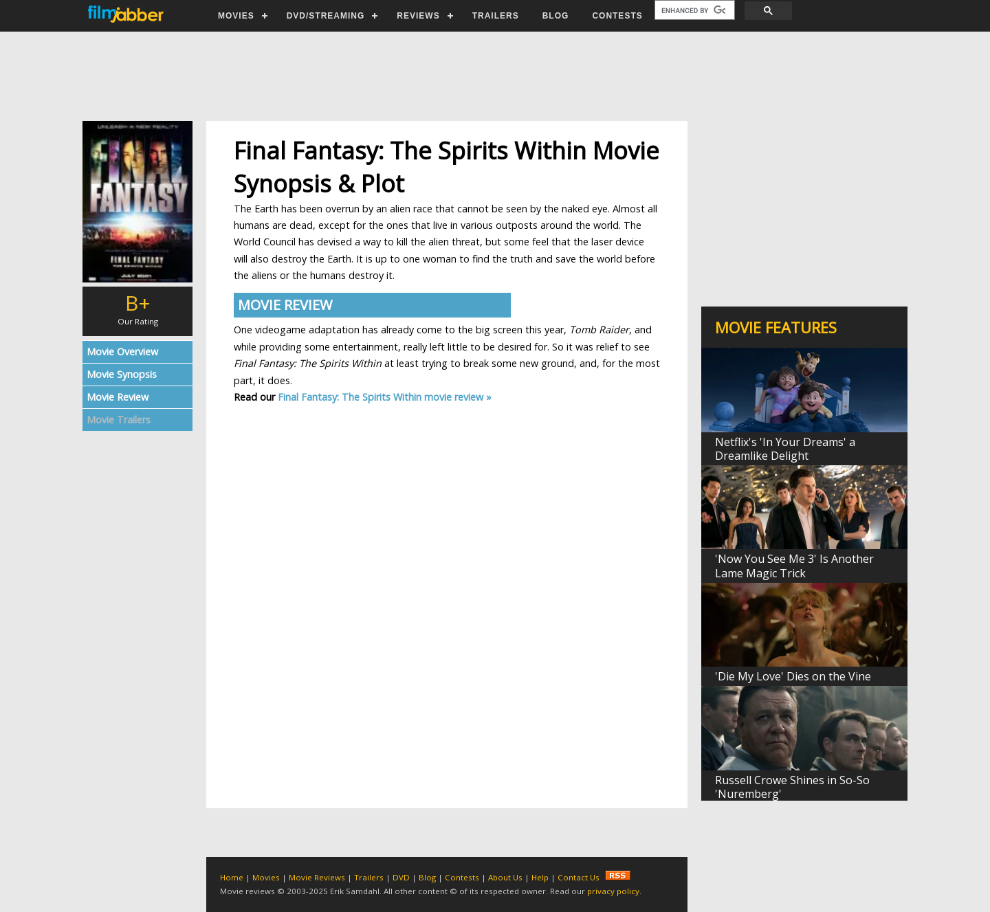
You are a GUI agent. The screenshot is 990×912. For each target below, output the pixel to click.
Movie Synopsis (122, 374)
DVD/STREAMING (326, 16)
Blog (427, 877)
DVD (401, 877)
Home (231, 877)
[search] (693, 10)
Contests (462, 877)
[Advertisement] (494, 76)
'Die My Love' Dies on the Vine (793, 676)
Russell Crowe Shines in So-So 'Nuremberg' (792, 787)
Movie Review (117, 396)
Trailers (369, 877)
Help (540, 877)
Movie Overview (122, 351)
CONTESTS (617, 16)
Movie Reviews (317, 877)
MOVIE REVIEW (285, 305)
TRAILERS (495, 16)
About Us (505, 877)
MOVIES (236, 16)
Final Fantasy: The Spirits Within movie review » (385, 396)
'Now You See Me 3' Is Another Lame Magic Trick (794, 565)
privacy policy (613, 891)
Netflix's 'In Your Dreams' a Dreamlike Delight (785, 449)
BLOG (555, 16)
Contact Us (579, 877)
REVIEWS (418, 16)
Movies (266, 877)
